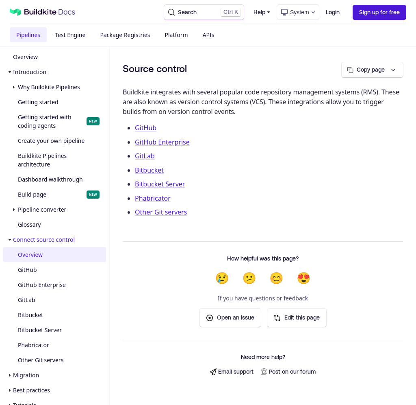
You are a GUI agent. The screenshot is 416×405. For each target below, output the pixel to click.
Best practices (31, 390)
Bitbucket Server (40, 330)
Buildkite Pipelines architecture (42, 160)
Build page (59, 194)
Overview (25, 57)
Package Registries (125, 35)
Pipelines (28, 35)
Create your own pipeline (51, 140)
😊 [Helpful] (276, 278)
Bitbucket (30, 315)
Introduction (29, 72)
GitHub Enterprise (42, 285)
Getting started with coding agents (59, 121)
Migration (26, 375)
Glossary (29, 224)
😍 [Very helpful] (304, 278)
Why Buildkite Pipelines (49, 87)
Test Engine (70, 35)
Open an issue (230, 317)
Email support (232, 371)
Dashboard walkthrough (50, 179)
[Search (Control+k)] (204, 12)
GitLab (26, 300)
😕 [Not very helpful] (249, 278)
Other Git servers (40, 360)
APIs (208, 35)
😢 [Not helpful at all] (222, 278)
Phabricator (33, 345)
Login (333, 12)
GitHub (27, 270)
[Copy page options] (372, 69)
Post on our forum (288, 371)
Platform (176, 35)
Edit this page (297, 317)
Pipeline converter (42, 209)
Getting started (38, 102)
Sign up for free (379, 12)
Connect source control (44, 239)
